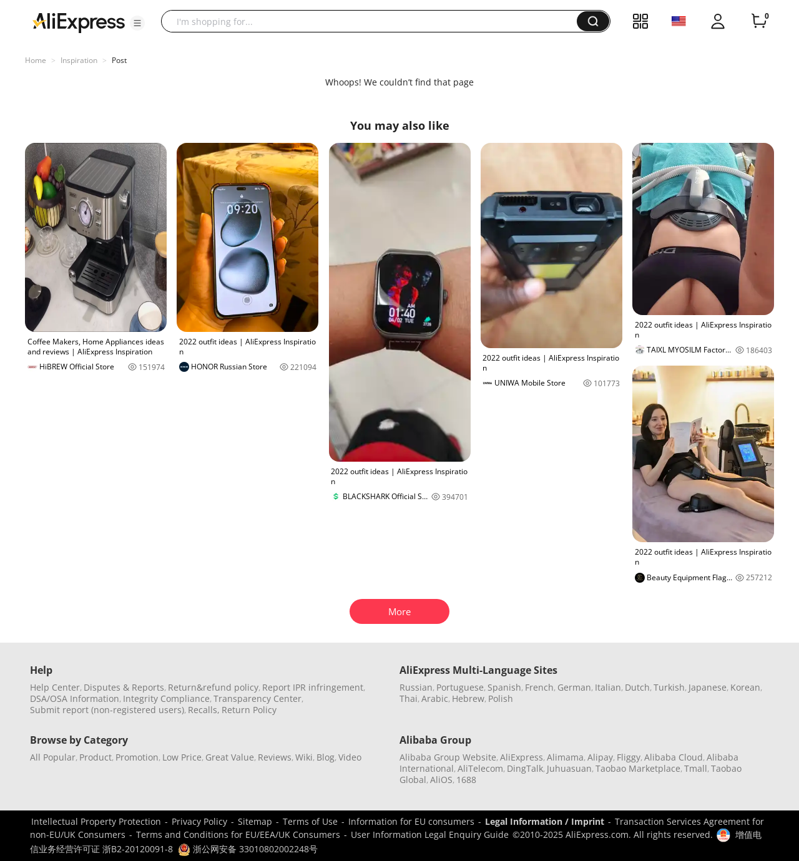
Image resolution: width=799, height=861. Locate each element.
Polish (500, 698)
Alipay (600, 757)
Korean (745, 687)
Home (35, 60)
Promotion (137, 757)
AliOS (441, 780)
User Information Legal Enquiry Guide (430, 834)
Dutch (637, 687)
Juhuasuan (569, 768)
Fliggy (628, 757)
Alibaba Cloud (673, 757)
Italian (608, 687)
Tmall (695, 768)
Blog (325, 757)
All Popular (53, 757)
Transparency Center (257, 698)
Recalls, (204, 710)
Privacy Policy (199, 821)
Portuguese (460, 687)
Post (119, 60)
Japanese (708, 687)
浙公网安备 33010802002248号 (248, 849)
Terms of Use (310, 821)
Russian (416, 687)
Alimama (565, 757)
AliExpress (521, 757)
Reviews (275, 757)
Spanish (504, 687)
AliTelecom (480, 768)
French (539, 687)
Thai (409, 698)
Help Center (55, 687)
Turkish (669, 687)
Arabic (434, 698)
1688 (466, 780)
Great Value (229, 757)
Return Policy (249, 710)
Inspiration (79, 60)
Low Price (182, 757)
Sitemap (255, 821)
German (574, 687)
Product (95, 757)
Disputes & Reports (124, 687)
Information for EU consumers (411, 821)
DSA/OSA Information (74, 698)
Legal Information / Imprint (544, 821)
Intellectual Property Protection (96, 821)
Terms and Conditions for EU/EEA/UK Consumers (238, 834)
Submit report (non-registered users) (107, 710)
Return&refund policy (213, 687)
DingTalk (525, 768)
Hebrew (468, 698)
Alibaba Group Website (448, 757)
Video (349, 757)
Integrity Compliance (166, 698)
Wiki (304, 757)
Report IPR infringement (312, 687)
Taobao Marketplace (638, 768)
